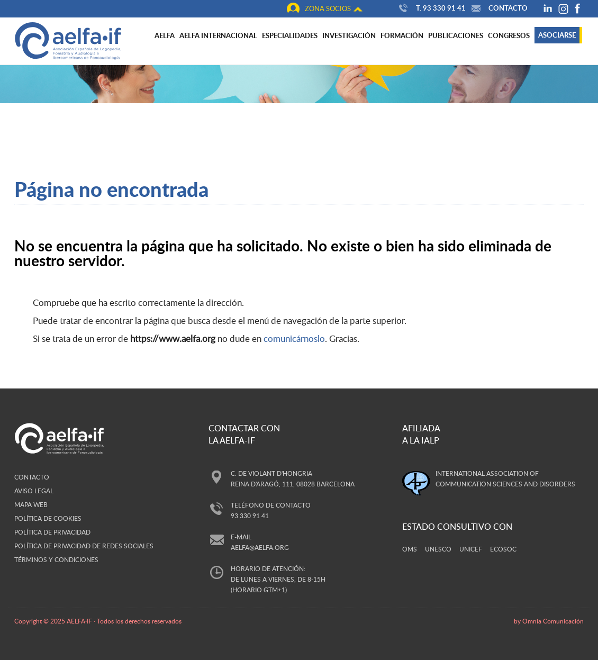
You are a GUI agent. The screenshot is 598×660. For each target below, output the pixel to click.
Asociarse (557, 35)
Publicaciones (455, 35)
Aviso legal (33, 490)
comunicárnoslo (294, 338)
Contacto (498, 8)
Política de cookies (47, 518)
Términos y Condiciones (56, 559)
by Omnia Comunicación (549, 621)
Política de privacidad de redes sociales (83, 545)
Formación (401, 35)
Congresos (509, 35)
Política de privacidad (52, 532)
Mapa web (31, 504)
